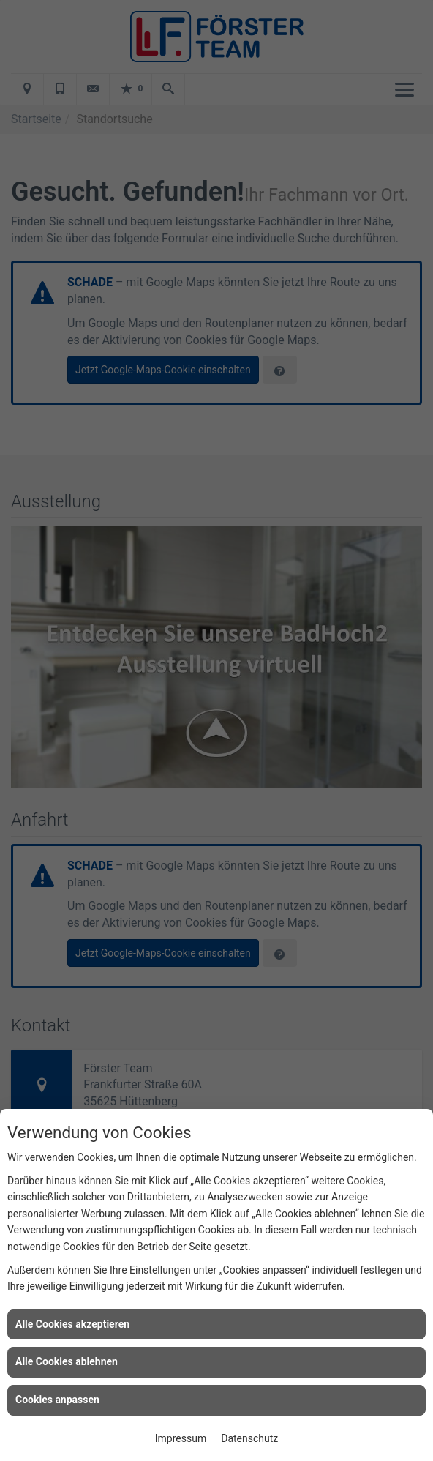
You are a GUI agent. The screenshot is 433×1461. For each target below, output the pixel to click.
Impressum (180, 1438)
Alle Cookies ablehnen (66, 1361)
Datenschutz (249, 1438)
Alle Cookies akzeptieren (72, 1324)
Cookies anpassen (57, 1399)
